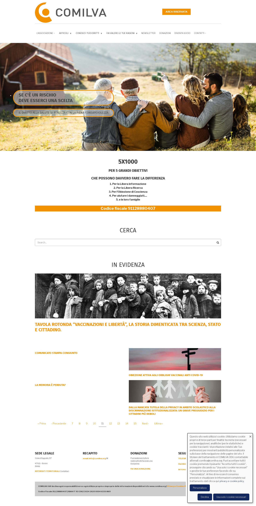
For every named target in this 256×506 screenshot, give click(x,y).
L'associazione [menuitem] (46, 34)
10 (95, 423)
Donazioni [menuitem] (165, 33)
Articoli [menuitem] (65, 34)
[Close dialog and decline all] (250, 435)
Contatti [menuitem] (200, 34)
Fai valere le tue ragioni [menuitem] (122, 34)
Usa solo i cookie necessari (231, 497)
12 (111, 423)
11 (103, 424)
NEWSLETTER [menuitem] (148, 33)
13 (119, 423)
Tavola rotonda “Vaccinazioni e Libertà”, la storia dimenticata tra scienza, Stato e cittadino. (128, 327)
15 (136, 423)
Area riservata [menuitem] (176, 11)
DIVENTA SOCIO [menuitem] (182, 33)
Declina (205, 497)
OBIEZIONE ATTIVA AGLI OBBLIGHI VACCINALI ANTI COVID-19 (166, 375)
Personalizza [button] (200, 487)
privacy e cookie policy (232, 481)
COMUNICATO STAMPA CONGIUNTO (56, 353)
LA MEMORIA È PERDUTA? (50, 385)
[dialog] (220, 468)
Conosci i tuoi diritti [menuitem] (89, 34)
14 (128, 423)
